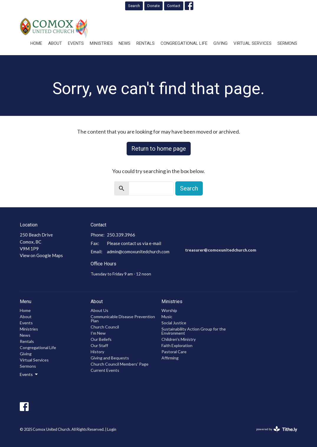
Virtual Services (252, 43)
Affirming (170, 357)
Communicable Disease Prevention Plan (123, 318)
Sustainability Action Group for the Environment (193, 331)
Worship (169, 310)
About (55, 43)
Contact (173, 6)
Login (111, 429)
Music (166, 316)
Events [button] (29, 374)
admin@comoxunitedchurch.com (138, 251)
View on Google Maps (41, 255)
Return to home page (158, 148)
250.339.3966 (121, 234)
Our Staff (99, 345)
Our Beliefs (101, 339)
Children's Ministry (178, 339)
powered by (276, 429)
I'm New (98, 333)
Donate (153, 6)
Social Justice (173, 322)
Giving (220, 43)
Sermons (287, 43)
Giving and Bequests (110, 357)
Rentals (145, 43)
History (97, 351)
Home (36, 43)
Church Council (105, 326)
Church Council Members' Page (119, 364)
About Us (99, 310)
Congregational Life (184, 43)
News (124, 43)
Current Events (105, 370)
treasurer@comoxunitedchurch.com (220, 249)
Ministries (101, 43)
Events (76, 43)
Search (134, 6)
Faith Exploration (176, 345)
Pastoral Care (174, 351)
